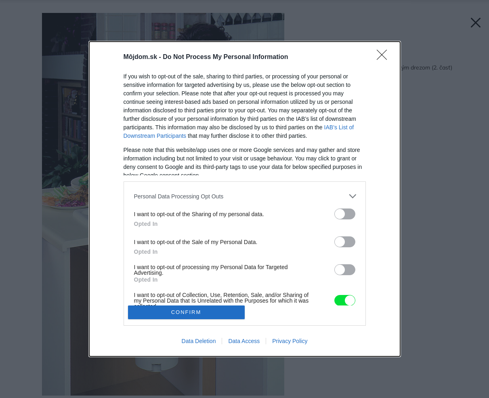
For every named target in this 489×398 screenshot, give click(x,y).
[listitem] (244, 196)
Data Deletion (199, 341)
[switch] (344, 213)
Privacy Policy (289, 341)
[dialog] (244, 199)
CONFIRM (186, 312)
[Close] (384, 57)
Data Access (244, 341)
